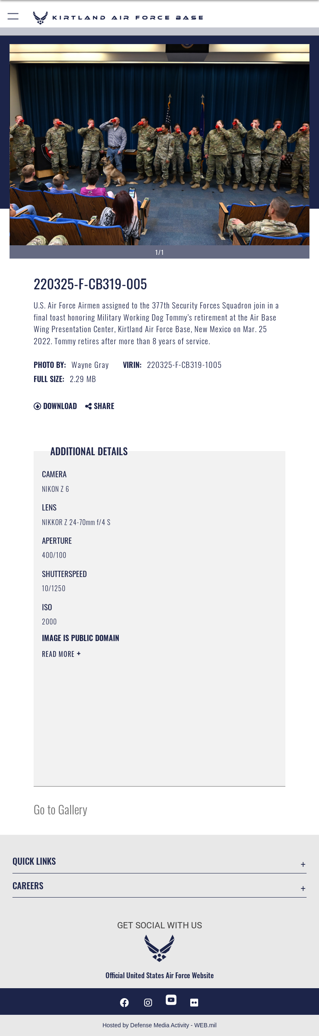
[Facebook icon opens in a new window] (124, 1003)
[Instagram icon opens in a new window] (148, 1003)
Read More (59, 654)
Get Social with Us (159, 925)
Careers (27, 885)
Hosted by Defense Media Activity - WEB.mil (160, 1025)
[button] (13, 17)
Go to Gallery (60, 809)
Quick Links (34, 860)
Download (55, 405)
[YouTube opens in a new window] (171, 1000)
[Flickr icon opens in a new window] (194, 1003)
